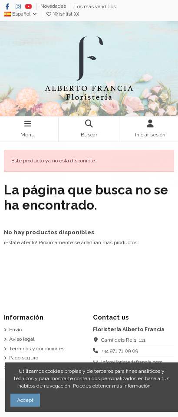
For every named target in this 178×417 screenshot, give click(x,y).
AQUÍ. (158, 386)
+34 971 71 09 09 (119, 351)
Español (21, 14)
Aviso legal (21, 339)
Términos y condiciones (36, 349)
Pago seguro (23, 358)
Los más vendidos (95, 7)
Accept (25, 400)
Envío (15, 329)
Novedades (53, 7)
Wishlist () (62, 14)
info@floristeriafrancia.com (132, 362)
